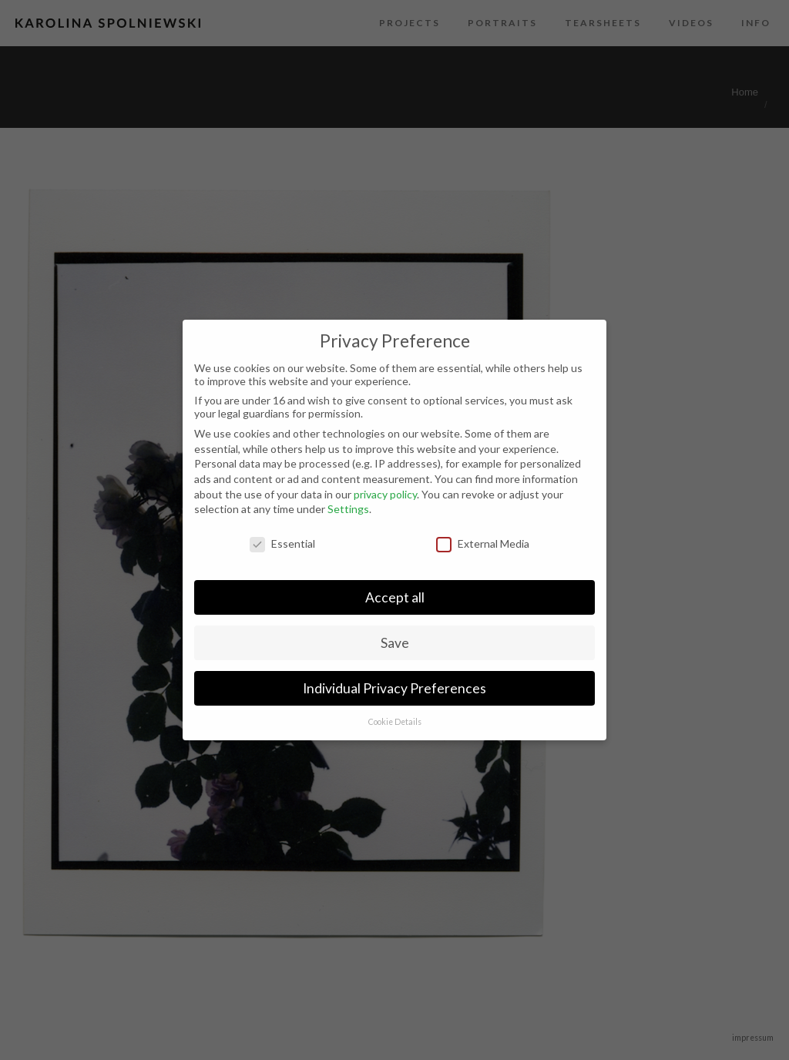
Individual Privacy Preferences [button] (394, 688)
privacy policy (385, 494)
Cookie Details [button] (394, 721)
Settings (348, 508)
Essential (282, 543)
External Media (482, 543)
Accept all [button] (395, 597)
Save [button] (395, 643)
